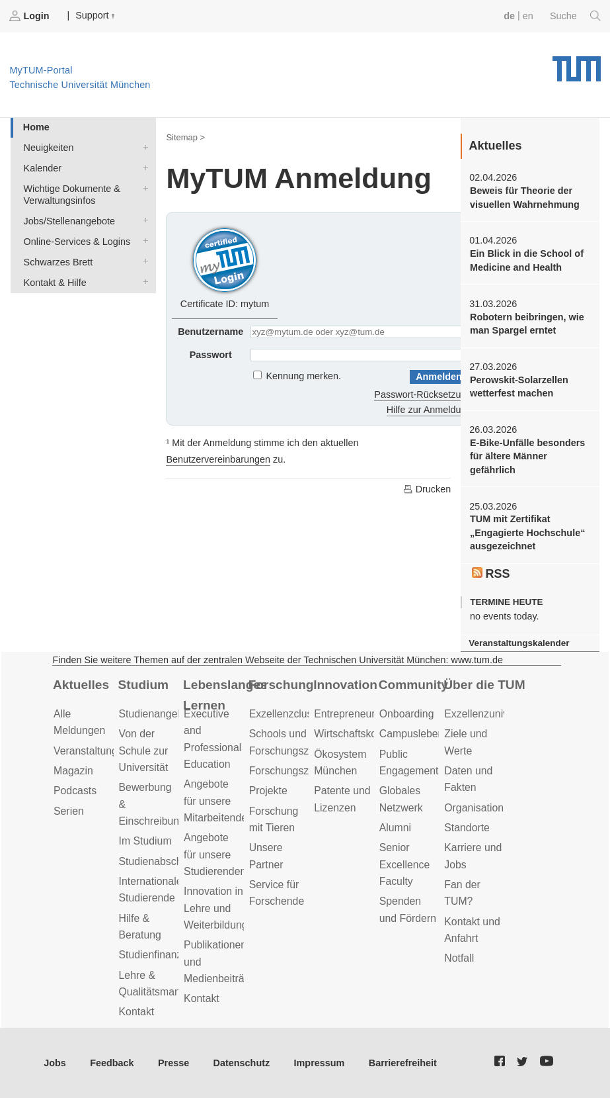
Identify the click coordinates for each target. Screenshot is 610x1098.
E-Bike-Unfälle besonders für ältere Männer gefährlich (527, 456)
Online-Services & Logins (142, 241)
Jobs (55, 1063)
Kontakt (137, 1011)
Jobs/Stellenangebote (142, 220)
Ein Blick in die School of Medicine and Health (527, 260)
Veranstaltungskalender (519, 643)
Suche (575, 16)
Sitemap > (185, 137)
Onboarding (406, 713)
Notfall (459, 958)
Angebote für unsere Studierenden (215, 854)
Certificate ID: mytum (224, 266)
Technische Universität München (577, 64)
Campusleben (411, 733)
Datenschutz (241, 1063)
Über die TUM (484, 685)
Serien (69, 811)
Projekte (268, 790)
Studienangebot (155, 713)
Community (413, 685)
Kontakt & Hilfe (142, 282)
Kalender (142, 167)
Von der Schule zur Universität (144, 750)
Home (36, 127)
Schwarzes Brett (142, 261)
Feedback (111, 1063)
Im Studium (145, 840)
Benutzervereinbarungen (218, 459)
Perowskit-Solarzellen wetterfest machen (519, 386)
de (509, 16)
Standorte (467, 827)
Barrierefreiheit (403, 1063)
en (528, 16)
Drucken (426, 489)
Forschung (281, 685)
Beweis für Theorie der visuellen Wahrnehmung (525, 197)
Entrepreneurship (354, 713)
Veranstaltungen (91, 750)
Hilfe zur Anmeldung (429, 409)
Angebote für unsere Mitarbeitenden (218, 800)
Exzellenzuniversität (490, 713)
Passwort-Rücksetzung (422, 394)
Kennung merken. (304, 376)
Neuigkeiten (142, 147)
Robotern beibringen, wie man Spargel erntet (527, 324)
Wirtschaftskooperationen (373, 733)
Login (30, 16)
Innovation (345, 685)
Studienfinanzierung (165, 954)
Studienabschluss (160, 861)
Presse (173, 1063)
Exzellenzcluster (286, 713)
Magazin (73, 770)
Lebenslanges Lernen (224, 695)
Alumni (395, 827)
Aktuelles (81, 685)
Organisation (474, 807)
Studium (143, 685)
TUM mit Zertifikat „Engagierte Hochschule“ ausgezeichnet (527, 532)
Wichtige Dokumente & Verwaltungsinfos (142, 188)
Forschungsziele (287, 770)
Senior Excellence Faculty (404, 864)
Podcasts (75, 790)
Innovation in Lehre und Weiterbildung (216, 908)
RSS (491, 573)
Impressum (319, 1063)
